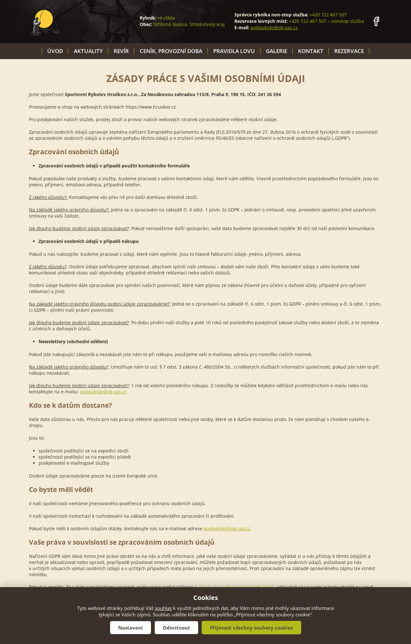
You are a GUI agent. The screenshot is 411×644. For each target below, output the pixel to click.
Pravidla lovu (234, 51)
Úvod (55, 51)
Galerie (276, 51)
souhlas (163, 608)
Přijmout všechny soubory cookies (251, 627)
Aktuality (88, 51)
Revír (121, 51)
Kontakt (310, 51)
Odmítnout (176, 627)
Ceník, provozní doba (171, 51)
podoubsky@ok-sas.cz (274, 27)
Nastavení (130, 627)
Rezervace (349, 51)
